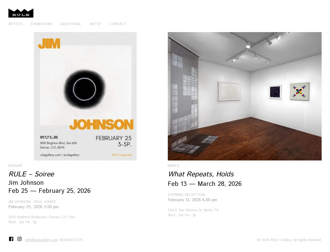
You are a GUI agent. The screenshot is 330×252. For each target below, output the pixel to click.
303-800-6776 (71, 240)
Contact (118, 24)
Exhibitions (41, 24)
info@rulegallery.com (41, 240)
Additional (70, 24)
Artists (15, 24)
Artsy (95, 24)
